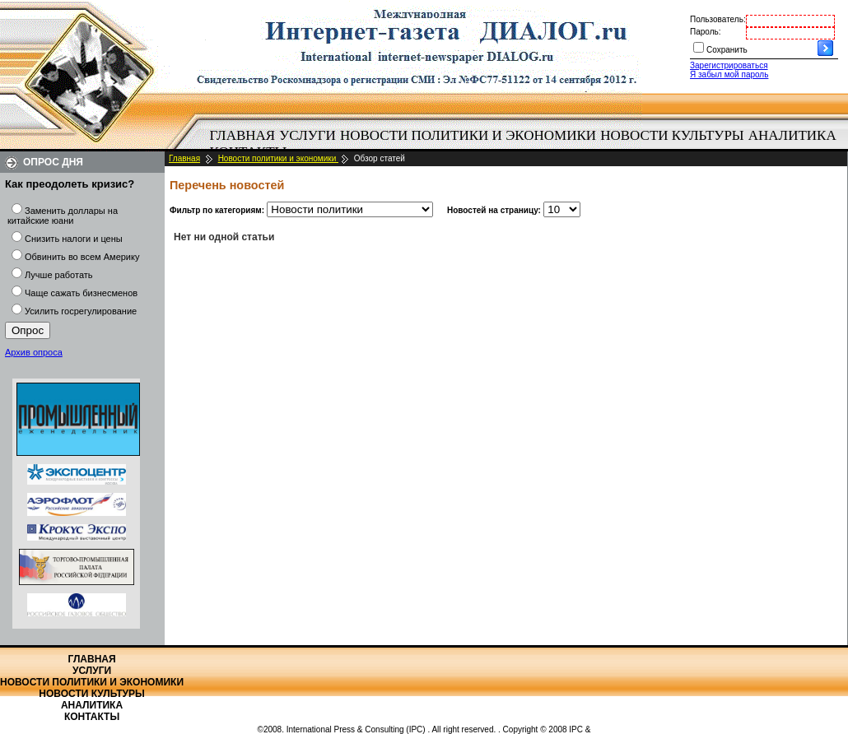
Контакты (91, 716)
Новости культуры (671, 135)
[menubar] (526, 144)
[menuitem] (242, 136)
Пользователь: (718, 19)
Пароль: (705, 31)
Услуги (307, 135)
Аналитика (792, 135)
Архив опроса (34, 352)
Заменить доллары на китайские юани (62, 215)
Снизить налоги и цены (74, 239)
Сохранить (727, 49)
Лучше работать (59, 275)
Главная (243, 135)
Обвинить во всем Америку (82, 257)
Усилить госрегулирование (81, 311)
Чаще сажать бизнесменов (81, 293)
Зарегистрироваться (729, 65)
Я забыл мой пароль (729, 74)
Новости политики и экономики (468, 135)
